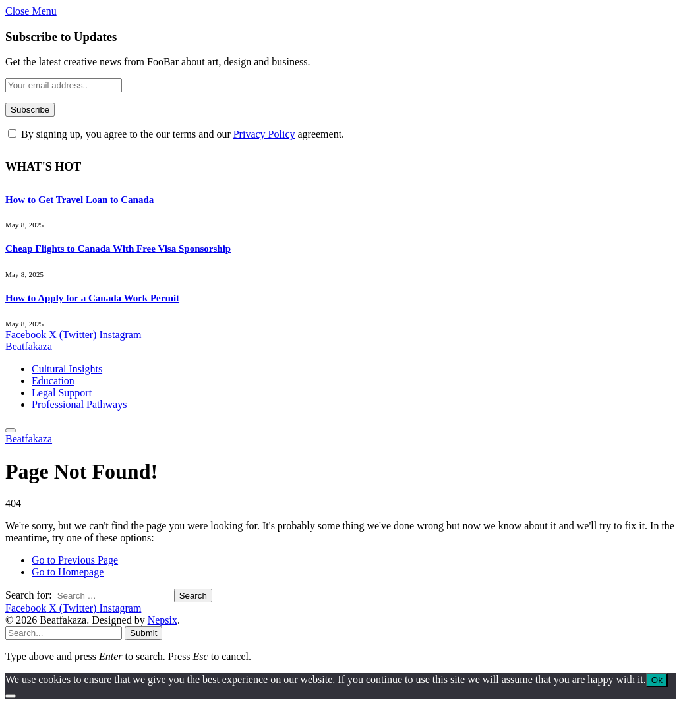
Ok (657, 680)
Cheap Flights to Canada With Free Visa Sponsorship (118, 248)
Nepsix (162, 620)
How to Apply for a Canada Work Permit (92, 298)
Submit (143, 633)
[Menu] (10, 430)
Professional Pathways (79, 404)
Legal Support (62, 392)
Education (53, 380)
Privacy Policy (264, 134)
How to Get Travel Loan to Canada (79, 199)
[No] (10, 696)
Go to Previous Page (75, 560)
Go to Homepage (68, 571)
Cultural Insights (67, 368)
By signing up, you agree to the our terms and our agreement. (176, 134)
